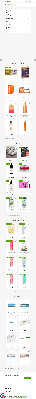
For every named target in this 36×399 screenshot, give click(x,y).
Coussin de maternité (11, 159)
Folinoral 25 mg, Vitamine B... (11, 312)
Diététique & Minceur (10, 15)
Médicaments (8, 12)
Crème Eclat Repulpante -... (11, 286)
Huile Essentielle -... (11, 209)
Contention (8, 22)
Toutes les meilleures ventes (12, 368)
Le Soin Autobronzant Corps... (11, 132)
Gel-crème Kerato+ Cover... (24, 252)
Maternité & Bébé (9, 18)
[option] (18, 59)
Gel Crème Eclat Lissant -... (11, 269)
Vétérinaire (8, 21)
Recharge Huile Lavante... (11, 235)
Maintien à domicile (10, 25)
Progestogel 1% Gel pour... (24, 362)
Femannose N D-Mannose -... (25, 175)
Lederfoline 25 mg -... (24, 345)
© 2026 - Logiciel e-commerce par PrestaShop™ (18, 397)
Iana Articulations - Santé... (24, 209)
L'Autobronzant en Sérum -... (11, 115)
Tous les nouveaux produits (12, 291)
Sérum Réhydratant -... (11, 192)
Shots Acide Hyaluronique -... (24, 192)
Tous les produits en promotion (12, 215)
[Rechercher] (10, 5)
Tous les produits (9, 138)
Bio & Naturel (8, 30)
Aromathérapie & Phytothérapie (12, 20)
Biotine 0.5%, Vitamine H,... (11, 345)
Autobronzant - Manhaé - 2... (25, 80)
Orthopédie (8, 24)
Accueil (8, 10)
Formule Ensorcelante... (11, 175)
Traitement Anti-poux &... (24, 159)
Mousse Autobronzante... (25, 115)
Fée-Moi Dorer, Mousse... (25, 132)
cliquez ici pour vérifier (26, 396)
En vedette (8, 27)
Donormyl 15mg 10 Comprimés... (11, 329)
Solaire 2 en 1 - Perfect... (25, 97)
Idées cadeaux (9, 28)
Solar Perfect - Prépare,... (11, 97)
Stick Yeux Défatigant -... (11, 252)
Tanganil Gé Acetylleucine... (11, 362)
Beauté (7, 14)
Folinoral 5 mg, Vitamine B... (24, 312)
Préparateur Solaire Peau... (11, 80)
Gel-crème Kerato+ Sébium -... (24, 269)
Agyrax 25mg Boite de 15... (24, 329)
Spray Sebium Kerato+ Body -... (24, 235)
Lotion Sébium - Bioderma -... (25, 286)
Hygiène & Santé (9, 17)
